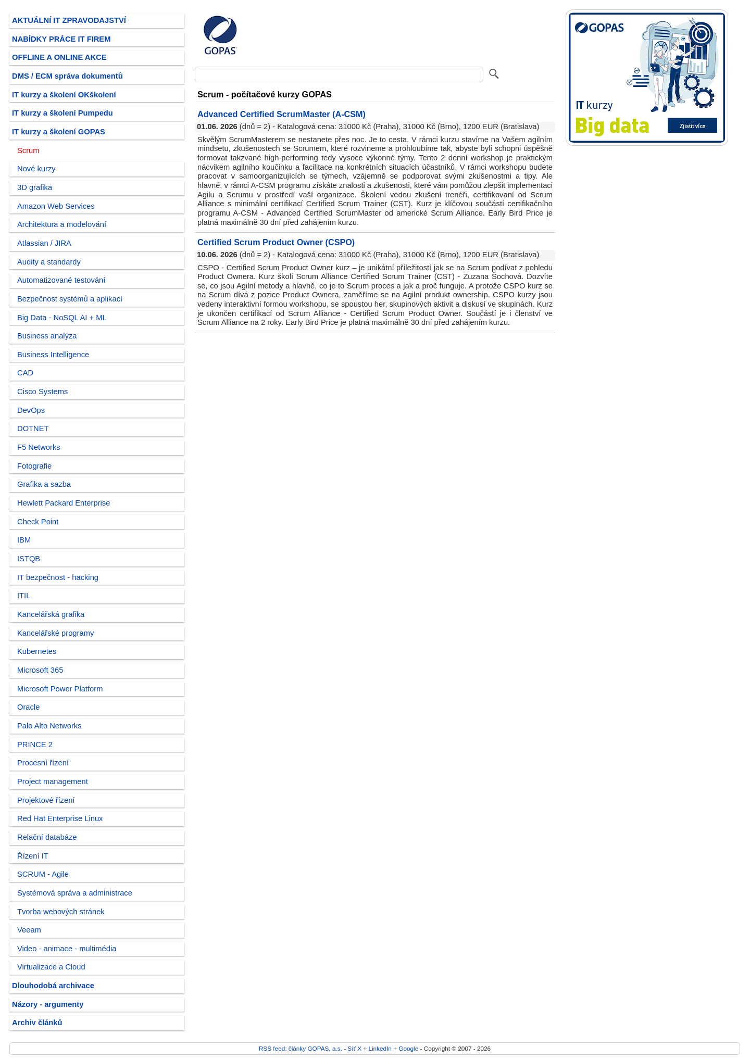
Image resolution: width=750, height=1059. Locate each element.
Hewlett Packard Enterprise (63, 503)
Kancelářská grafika (50, 614)
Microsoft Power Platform (60, 689)
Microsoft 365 (40, 670)
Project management (52, 781)
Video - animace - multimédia (66, 948)
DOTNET (33, 428)
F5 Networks (38, 447)
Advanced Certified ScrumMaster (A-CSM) (281, 114)
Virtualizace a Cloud (51, 967)
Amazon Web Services (56, 206)
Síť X (354, 1048)
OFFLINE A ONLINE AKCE (59, 57)
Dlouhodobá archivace (53, 985)
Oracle (28, 707)
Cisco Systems (42, 391)
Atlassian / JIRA (44, 243)
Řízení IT (32, 856)
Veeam (29, 930)
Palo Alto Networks (49, 726)
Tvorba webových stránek (61, 911)
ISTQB (28, 558)
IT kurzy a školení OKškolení (64, 95)
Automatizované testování (61, 280)
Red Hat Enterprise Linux (60, 818)
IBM (24, 540)
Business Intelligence (53, 354)
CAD (25, 373)
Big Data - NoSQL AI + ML (62, 317)
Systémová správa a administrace (74, 893)
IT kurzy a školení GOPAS (58, 132)
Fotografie (34, 466)
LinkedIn (379, 1048)
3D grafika (34, 187)
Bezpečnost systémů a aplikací (69, 299)
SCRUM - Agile (43, 874)
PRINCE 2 (35, 744)
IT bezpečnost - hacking (57, 577)
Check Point (37, 522)
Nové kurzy (36, 169)
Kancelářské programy (55, 633)
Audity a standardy (49, 262)
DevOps (31, 410)
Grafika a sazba (44, 484)
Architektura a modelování (61, 224)
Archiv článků (37, 1022)
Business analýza (47, 336)
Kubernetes (36, 651)
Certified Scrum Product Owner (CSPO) (276, 242)
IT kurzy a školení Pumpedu (62, 113)
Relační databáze (47, 837)
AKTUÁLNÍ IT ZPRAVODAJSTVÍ (69, 20)
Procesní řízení (43, 763)
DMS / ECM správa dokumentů (67, 76)
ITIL (23, 595)
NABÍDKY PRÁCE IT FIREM (61, 39)
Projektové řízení (45, 800)
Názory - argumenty (47, 1004)
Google (408, 1048)
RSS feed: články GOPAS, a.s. (300, 1048)
